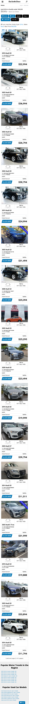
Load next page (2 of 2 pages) (14, 658)
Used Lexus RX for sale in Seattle (8, 700)
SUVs (4, 16)
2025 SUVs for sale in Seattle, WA (8, 671)
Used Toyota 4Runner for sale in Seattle (10, 695)
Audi (12, 16)
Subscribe (26, 5)
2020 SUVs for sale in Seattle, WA (8, 680)
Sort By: (15, 19)
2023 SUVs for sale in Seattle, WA (8, 674)
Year (26, 16)
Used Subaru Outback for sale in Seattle (10, 698)
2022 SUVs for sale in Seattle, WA (8, 677)
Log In (21, 5)
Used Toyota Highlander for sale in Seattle (10, 692)
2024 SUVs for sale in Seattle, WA (8, 672)
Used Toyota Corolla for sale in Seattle (9, 697)
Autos (2, 5)
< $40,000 (6, 19)
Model (19, 16)
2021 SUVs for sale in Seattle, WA (8, 679)
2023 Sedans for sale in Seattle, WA (9, 676)
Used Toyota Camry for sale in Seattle (9, 690)
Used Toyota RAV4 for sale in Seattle (9, 694)
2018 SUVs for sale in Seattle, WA (8, 682)
